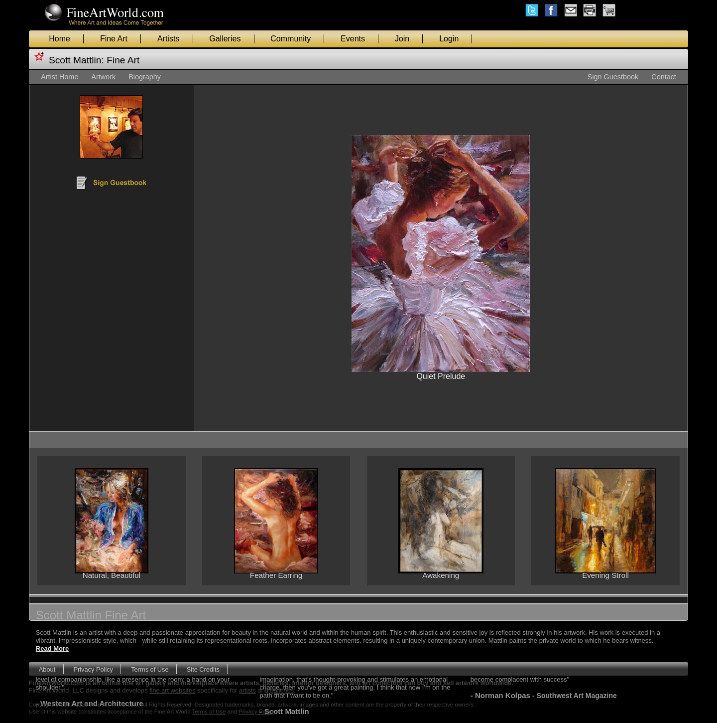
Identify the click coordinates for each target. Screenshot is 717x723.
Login (449, 38)
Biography (144, 77)
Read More (52, 648)
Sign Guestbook (613, 77)
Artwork (103, 77)
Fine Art (113, 38)
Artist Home (59, 77)
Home (59, 38)
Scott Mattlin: (76, 60)
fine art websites (172, 690)
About (47, 669)
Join (402, 38)
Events (353, 38)
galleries (282, 690)
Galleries (224, 38)
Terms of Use (149, 669)
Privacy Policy (93, 669)
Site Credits (203, 669)
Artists (168, 38)
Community (290, 38)
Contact (663, 77)
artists (247, 690)
